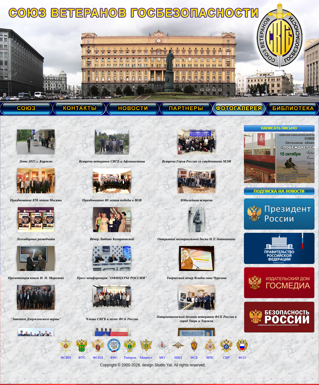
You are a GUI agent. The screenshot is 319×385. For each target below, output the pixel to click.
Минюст (146, 357)
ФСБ (194, 357)
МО (162, 357)
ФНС (114, 357)
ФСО (242, 357)
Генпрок (130, 357)
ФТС (81, 357)
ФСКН (98, 357)
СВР (226, 357)
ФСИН (66, 357)
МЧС (210, 357)
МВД (178, 357)
